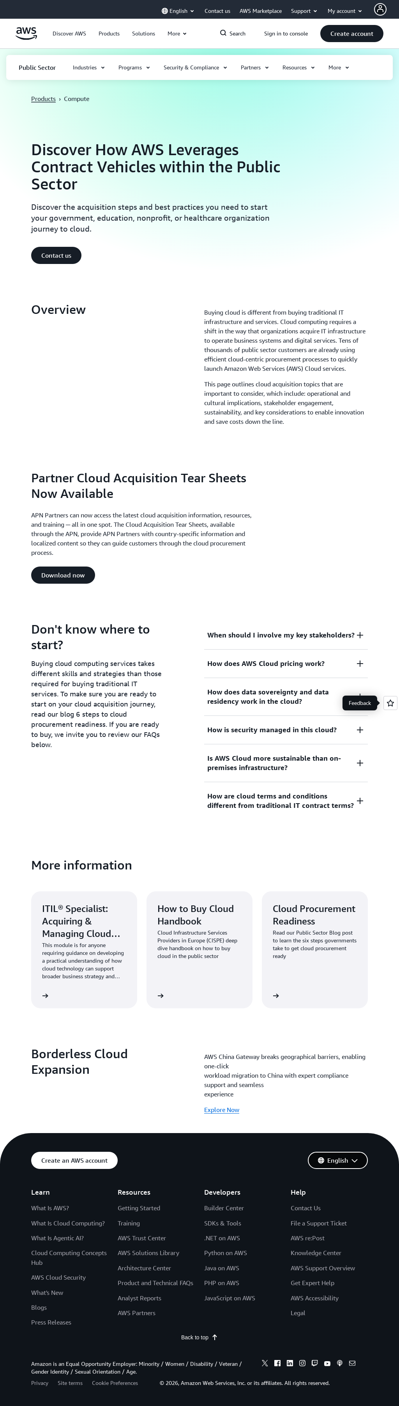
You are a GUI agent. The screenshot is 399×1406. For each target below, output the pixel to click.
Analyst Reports (139, 1298)
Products (43, 99)
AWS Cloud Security (58, 1277)
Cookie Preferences (115, 1382)
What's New (47, 1292)
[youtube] (327, 1364)
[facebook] (277, 1364)
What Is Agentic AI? (57, 1238)
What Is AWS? (50, 1208)
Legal (298, 1313)
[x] (265, 1364)
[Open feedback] (390, 703)
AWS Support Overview (323, 1268)
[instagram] (302, 1364)
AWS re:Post (308, 1238)
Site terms (70, 1382)
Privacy (39, 1382)
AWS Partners (136, 1313)
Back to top (199, 1337)
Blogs (39, 1307)
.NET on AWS (222, 1238)
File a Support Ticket (319, 1223)
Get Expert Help (312, 1283)
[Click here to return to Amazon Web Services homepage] (26, 38)
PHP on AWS (221, 1283)
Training (129, 1223)
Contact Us (306, 1208)
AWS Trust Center (142, 1238)
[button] (69, 34)
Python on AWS (225, 1253)
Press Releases (51, 1322)
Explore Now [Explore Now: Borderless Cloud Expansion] (221, 1110)
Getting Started (139, 1208)
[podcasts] (340, 1364)
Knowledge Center (316, 1253)
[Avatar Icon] (380, 9)
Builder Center (224, 1208)
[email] (352, 1364)
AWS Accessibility (315, 1298)
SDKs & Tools (222, 1223)
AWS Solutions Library (148, 1253)
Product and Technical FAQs (155, 1283)
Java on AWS (221, 1268)
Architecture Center (144, 1268)
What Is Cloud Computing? (68, 1223)
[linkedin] (290, 1364)
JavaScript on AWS (229, 1298)
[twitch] (315, 1364)
